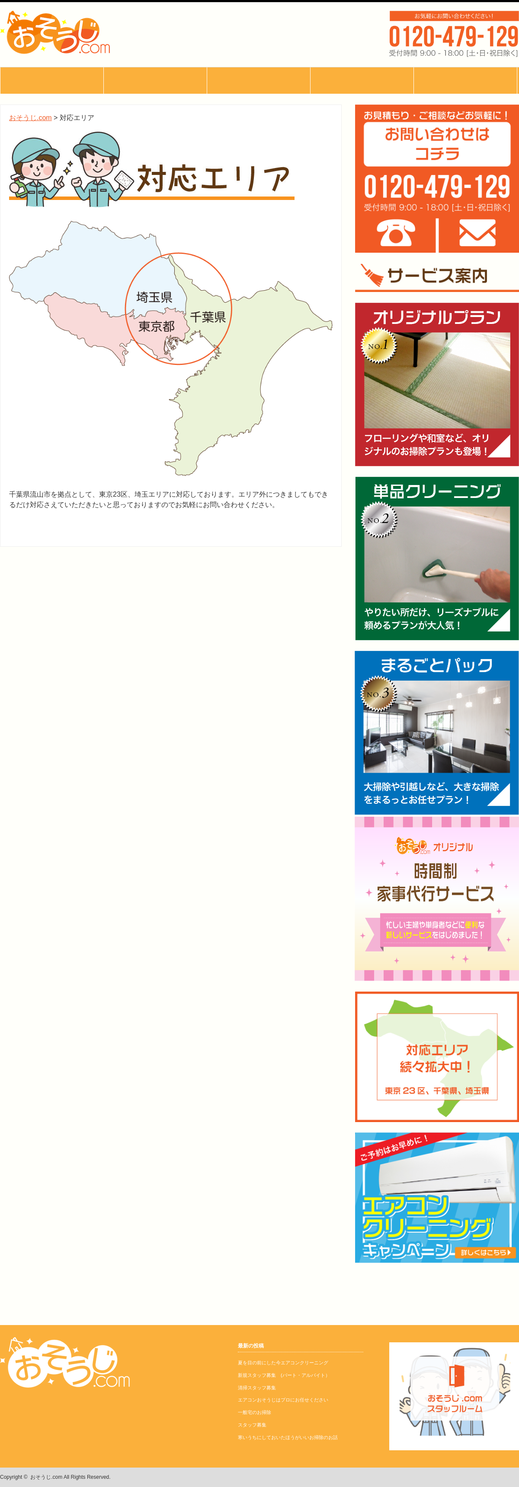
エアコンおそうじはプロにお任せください (283, 1399)
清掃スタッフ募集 (257, 1387)
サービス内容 (51, 107)
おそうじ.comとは (51, 80)
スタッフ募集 (252, 1424)
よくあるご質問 (51, 159)
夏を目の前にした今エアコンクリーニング (283, 1362)
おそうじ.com (46, 1477)
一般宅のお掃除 (254, 1412)
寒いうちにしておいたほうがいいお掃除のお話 (288, 1437)
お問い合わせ (51, 186)
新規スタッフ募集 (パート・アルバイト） (284, 1375)
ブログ (51, 133)
